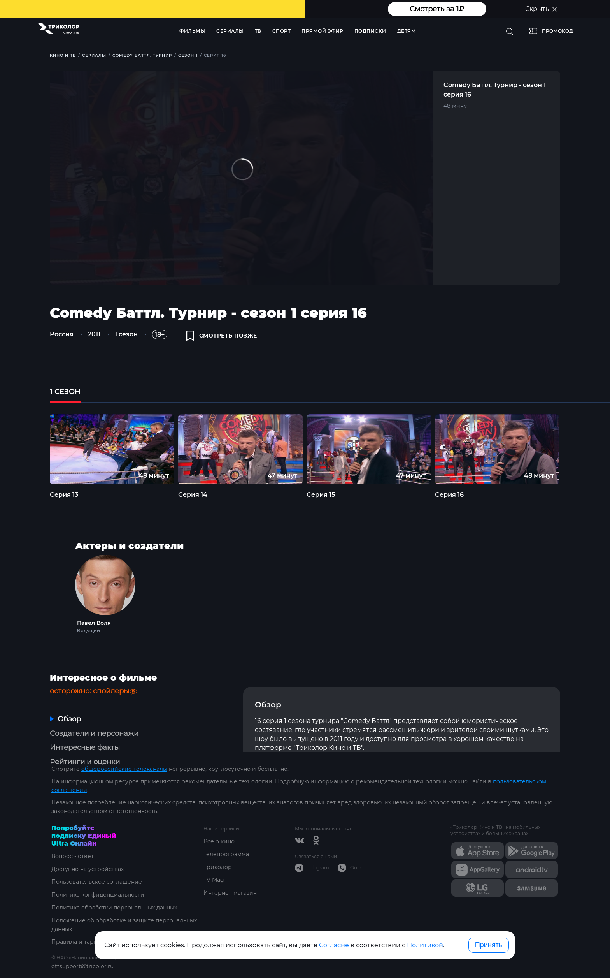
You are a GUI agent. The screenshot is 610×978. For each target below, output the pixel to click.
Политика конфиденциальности (97, 894)
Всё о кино (219, 841)
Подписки (370, 31)
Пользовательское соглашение (96, 881)
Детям (406, 31)
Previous (36, 449)
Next (574, 449)
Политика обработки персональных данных (114, 907)
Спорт (281, 31)
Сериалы (230, 31)
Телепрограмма (226, 854)
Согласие (334, 945)
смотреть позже (221, 335)
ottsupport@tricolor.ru (82, 966)
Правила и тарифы (78, 941)
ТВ (258, 31)
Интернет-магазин (230, 892)
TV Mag (213, 879)
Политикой (425, 945)
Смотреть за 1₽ (437, 9)
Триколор (217, 867)
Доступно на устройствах (87, 868)
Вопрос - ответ (72, 856)
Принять (488, 945)
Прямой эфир (322, 31)
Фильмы (192, 31)
